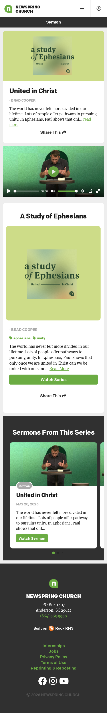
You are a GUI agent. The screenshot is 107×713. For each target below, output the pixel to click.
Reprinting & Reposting (54, 668)
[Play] (8, 190)
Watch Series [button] (54, 379)
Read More (59, 368)
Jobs (54, 651)
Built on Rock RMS (53, 628)
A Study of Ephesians (53, 216)
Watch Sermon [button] (32, 538)
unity (39, 338)
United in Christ (36, 495)
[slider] (26, 191)
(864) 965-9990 (53, 616)
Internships (53, 645)
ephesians (20, 338)
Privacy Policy (53, 656)
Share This (53, 132)
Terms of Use (53, 662)
